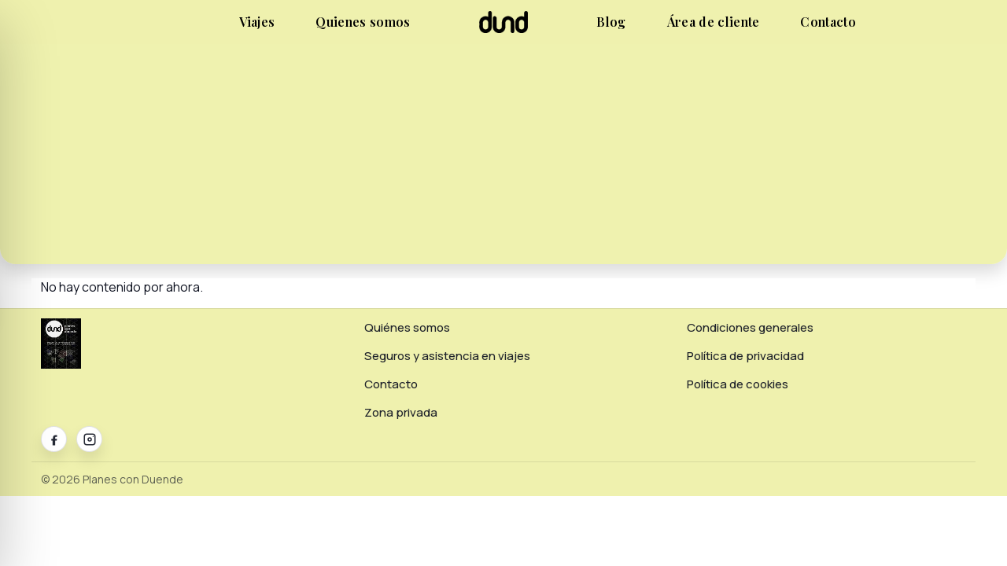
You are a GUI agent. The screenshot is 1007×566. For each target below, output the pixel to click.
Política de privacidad (745, 355)
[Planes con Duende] (503, 28)
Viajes (257, 21)
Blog (610, 21)
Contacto (828, 21)
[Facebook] (54, 439)
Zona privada (400, 412)
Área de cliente (713, 21)
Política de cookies (737, 384)
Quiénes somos (407, 327)
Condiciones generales (750, 327)
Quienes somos (362, 21)
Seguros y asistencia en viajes (447, 355)
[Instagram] (89, 439)
